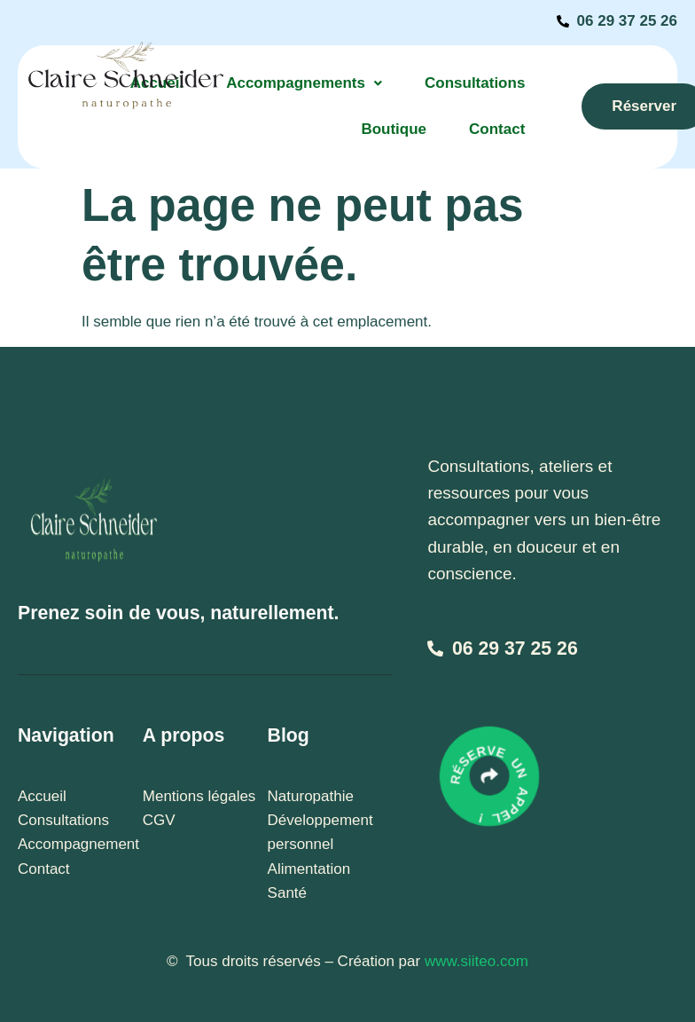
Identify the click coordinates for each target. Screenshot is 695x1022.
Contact (497, 129)
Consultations (475, 83)
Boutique (393, 129)
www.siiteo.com (476, 961)
